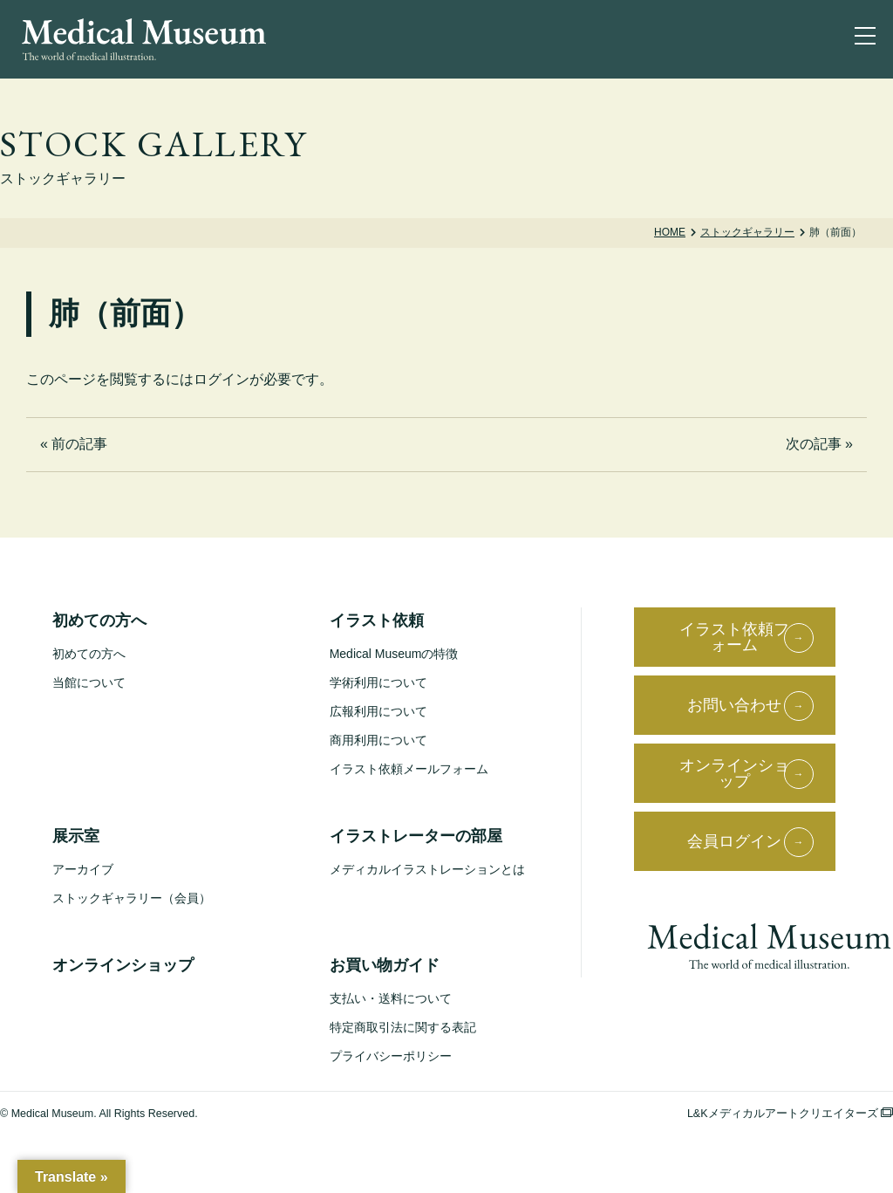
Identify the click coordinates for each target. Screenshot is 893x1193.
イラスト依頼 (377, 620)
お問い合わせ (734, 705)
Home (669, 232)
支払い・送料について (391, 998)
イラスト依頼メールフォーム (409, 769)
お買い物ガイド (385, 965)
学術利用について (378, 682)
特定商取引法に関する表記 (403, 1027)
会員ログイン (734, 841)
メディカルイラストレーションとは (427, 869)
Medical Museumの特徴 (394, 654)
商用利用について (378, 740)
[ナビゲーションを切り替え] (868, 39)
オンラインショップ (123, 965)
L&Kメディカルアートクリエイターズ (790, 1113)
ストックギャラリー (747, 232)
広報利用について (378, 711)
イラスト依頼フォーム (734, 637)
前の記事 (79, 443)
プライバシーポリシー (391, 1056)
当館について (89, 682)
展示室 (75, 836)
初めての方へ (99, 620)
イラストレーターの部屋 (416, 836)
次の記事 (814, 443)
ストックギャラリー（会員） (131, 898)
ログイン (221, 379)
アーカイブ (82, 869)
